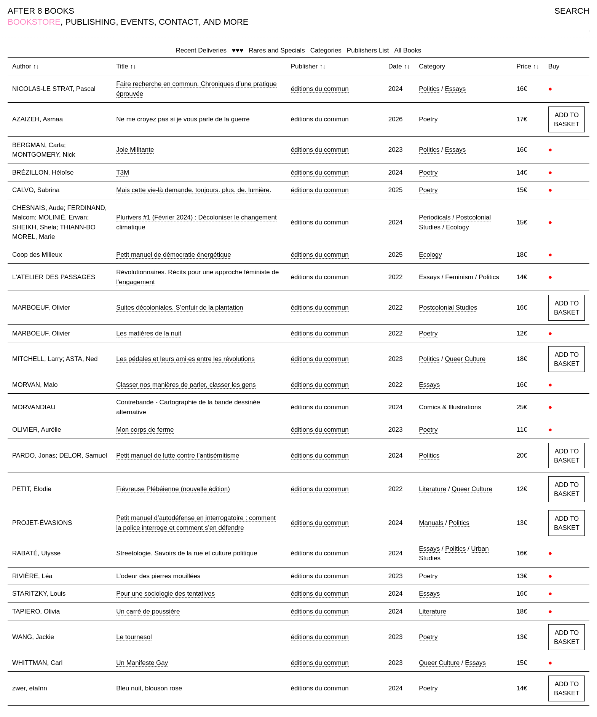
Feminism (459, 277)
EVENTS (137, 22)
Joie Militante (135, 149)
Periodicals (434, 217)
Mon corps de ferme (145, 429)
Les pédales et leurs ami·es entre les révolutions (185, 358)
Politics (429, 88)
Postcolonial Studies (448, 307)
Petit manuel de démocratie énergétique (173, 254)
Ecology (457, 227)
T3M (122, 172)
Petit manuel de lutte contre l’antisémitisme (177, 455)
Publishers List (368, 50)
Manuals (431, 522)
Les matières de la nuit (148, 333)
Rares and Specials (277, 50)
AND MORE (226, 22)
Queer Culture (465, 358)
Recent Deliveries (201, 50)
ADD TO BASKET (566, 119)
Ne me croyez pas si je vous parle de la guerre (183, 119)
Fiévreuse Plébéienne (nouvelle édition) (173, 489)
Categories (326, 50)
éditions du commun (320, 88)
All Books (407, 50)
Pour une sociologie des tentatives (165, 593)
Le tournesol (134, 637)
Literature (432, 489)
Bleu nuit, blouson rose (149, 688)
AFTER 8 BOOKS (41, 11)
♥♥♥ (237, 50)
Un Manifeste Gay (142, 662)
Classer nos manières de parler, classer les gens (186, 384)
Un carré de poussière (148, 611)
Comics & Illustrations (450, 407)
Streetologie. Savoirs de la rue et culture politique (186, 553)
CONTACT (179, 22)
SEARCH (571, 11)
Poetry (428, 119)
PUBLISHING (90, 22)
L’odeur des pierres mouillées (158, 576)
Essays (455, 88)
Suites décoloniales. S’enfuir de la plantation (179, 307)
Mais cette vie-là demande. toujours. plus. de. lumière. (193, 190)
